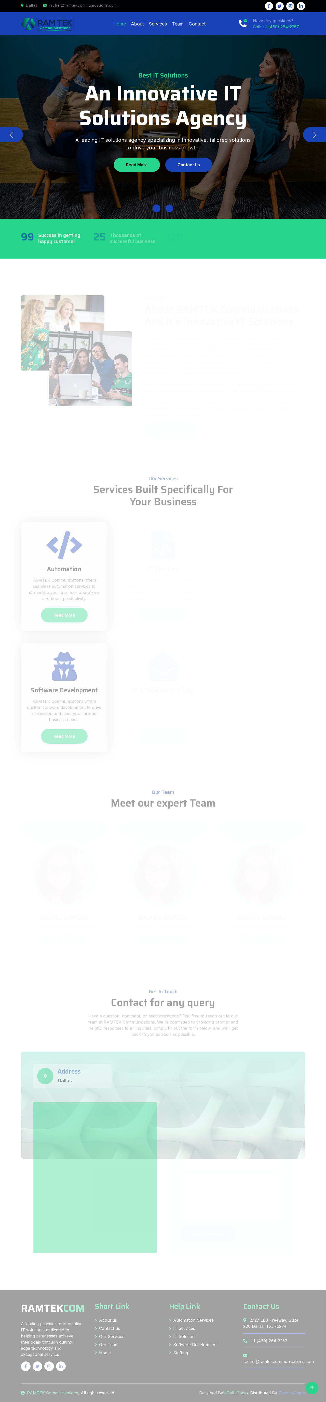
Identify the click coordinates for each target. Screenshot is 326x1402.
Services (158, 24)
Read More (137, 164)
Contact (197, 24)
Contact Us (189, 164)
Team (178, 24)
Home (119, 24)
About (137, 24)
